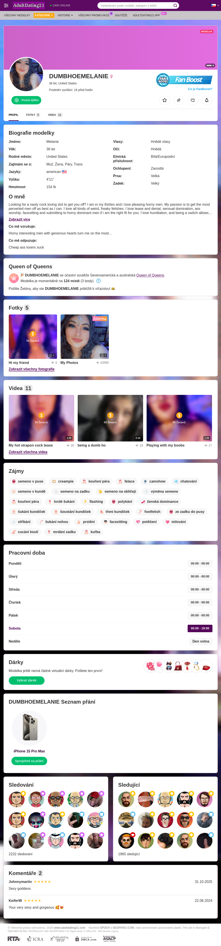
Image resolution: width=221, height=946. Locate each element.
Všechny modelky (17, 15)
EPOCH (105, 927)
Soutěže (121, 15)
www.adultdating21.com (69, 927)
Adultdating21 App (147, 15)
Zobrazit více (19, 219)
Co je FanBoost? (200, 89)
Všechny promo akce (95, 15)
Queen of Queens (150, 275)
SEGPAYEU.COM (123, 927)
